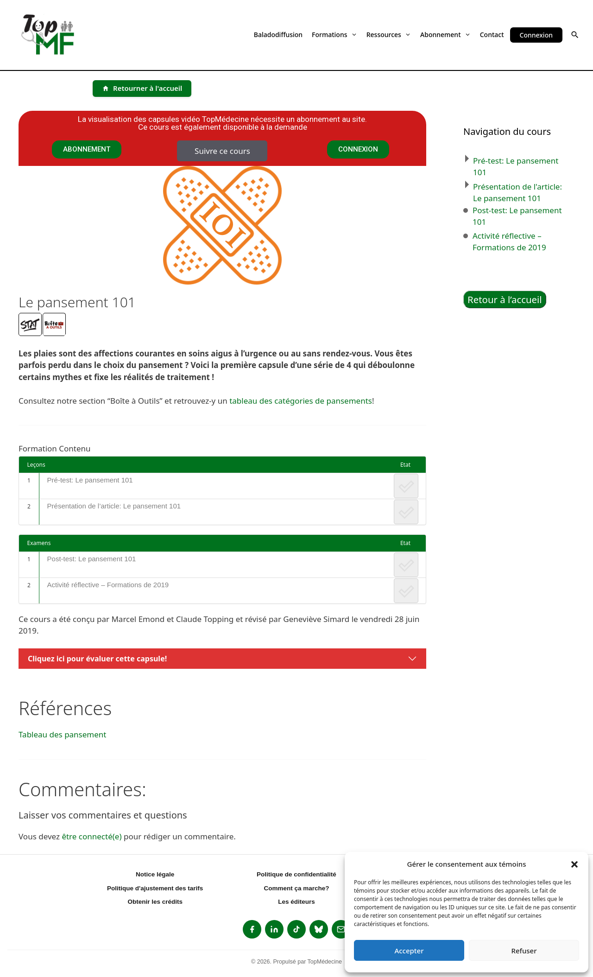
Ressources (388, 34)
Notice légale (155, 874)
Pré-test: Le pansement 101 (90, 480)
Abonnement (445, 34)
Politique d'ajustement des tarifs (155, 888)
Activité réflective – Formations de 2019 (108, 585)
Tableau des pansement (62, 734)
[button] (574, 864)
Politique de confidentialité (296, 874)
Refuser (523, 950)
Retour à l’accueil (504, 299)
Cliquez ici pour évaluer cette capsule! (97, 658)
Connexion (536, 35)
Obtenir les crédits (155, 901)
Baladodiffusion (278, 34)
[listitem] (252, 929)
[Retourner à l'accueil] (142, 88)
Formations (334, 34)
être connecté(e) (91, 836)
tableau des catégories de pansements (300, 400)
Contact (492, 34)
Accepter (408, 950)
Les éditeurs (296, 901)
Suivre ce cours (222, 151)
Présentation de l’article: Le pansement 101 (114, 506)
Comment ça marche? (296, 888)
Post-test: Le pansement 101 (91, 559)
